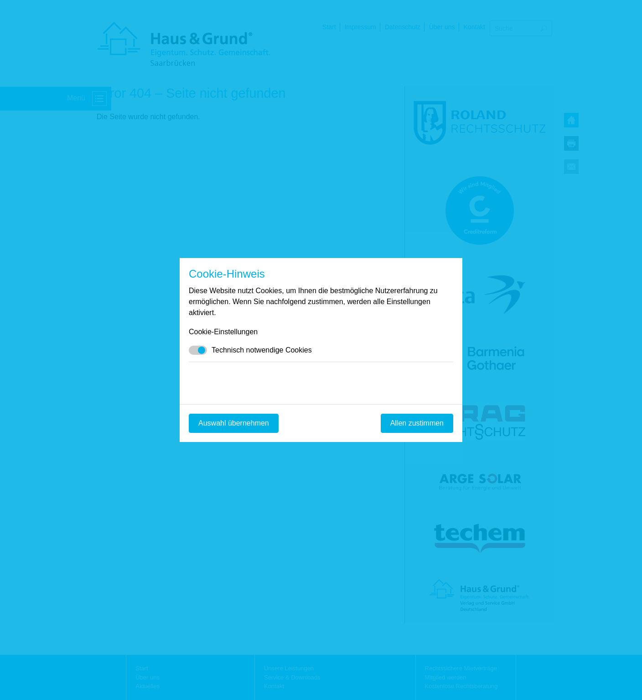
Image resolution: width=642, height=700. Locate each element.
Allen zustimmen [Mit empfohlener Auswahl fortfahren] (417, 423)
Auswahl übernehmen (233, 423)
